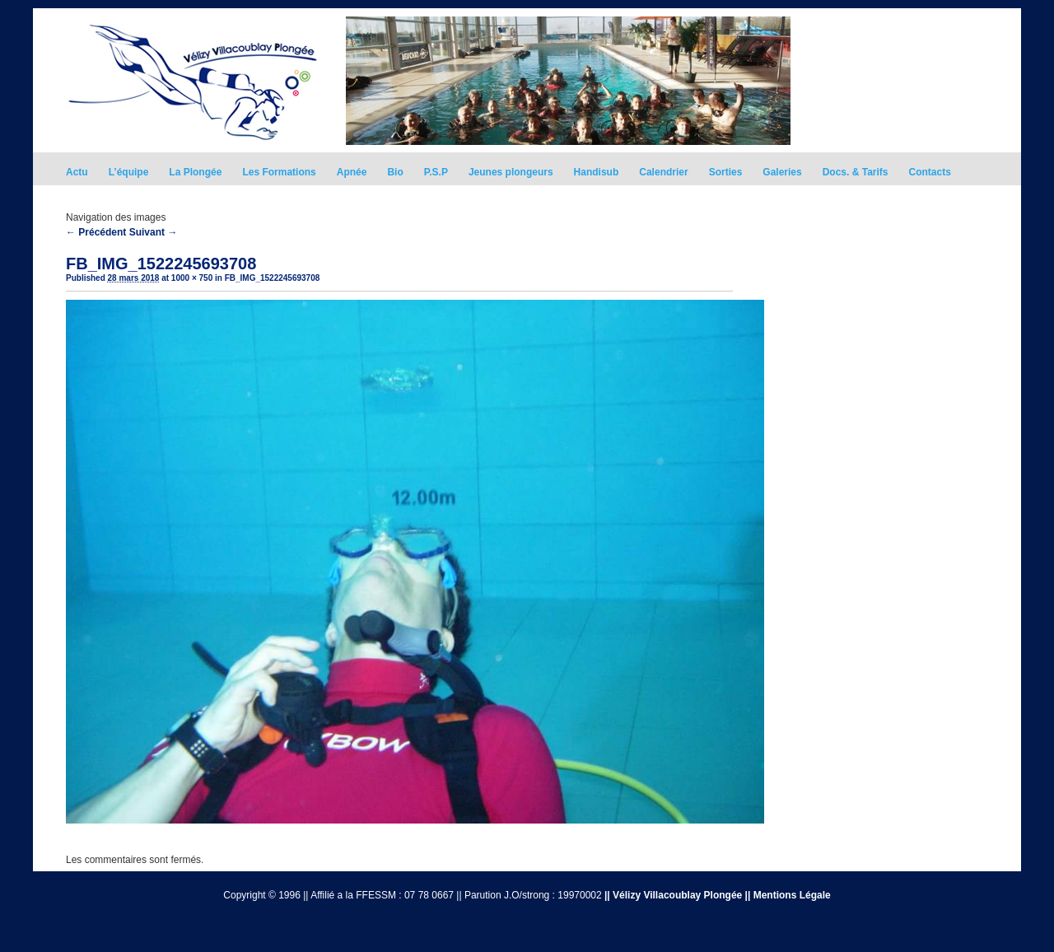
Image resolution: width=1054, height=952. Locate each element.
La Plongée (195, 172)
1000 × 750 (191, 277)
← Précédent (96, 232)
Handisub (596, 172)
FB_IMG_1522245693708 (272, 277)
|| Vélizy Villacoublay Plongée (673, 895)
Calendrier (663, 172)
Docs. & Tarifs (855, 172)
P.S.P (436, 172)
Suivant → (153, 232)
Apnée (352, 172)
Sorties (726, 172)
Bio (395, 172)
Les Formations (278, 172)
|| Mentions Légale (788, 895)
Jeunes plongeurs (511, 172)
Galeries (782, 172)
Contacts (930, 172)
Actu (77, 172)
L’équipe (129, 172)
